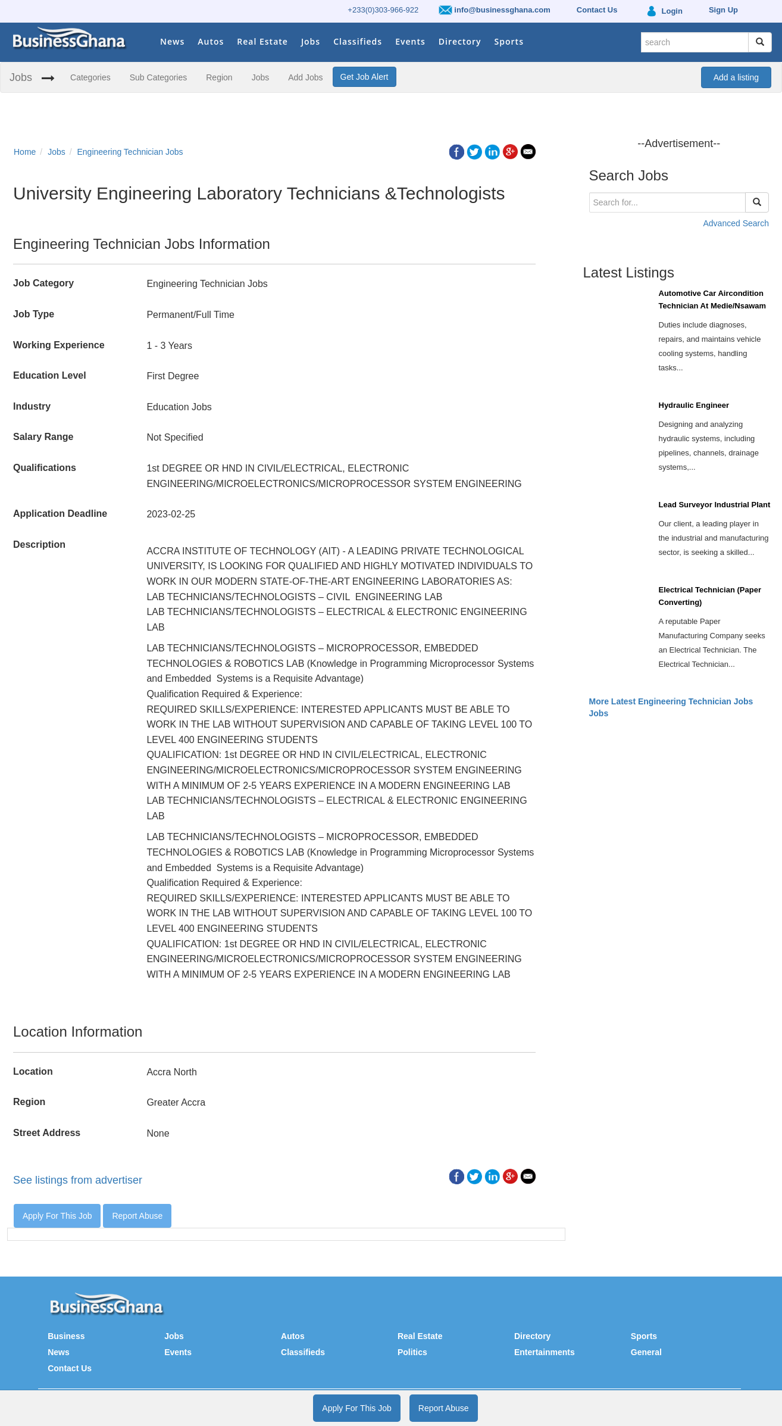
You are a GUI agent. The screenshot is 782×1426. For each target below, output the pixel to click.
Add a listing (736, 77)
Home (25, 152)
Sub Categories (158, 77)
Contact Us (70, 1368)
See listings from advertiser (77, 1180)
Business (66, 1336)
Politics (412, 1352)
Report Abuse (137, 1216)
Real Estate (262, 41)
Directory (460, 41)
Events (410, 41)
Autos (211, 41)
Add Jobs (305, 77)
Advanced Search (736, 223)
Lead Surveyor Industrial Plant (715, 504)
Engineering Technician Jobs (130, 152)
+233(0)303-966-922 (383, 9)
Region (219, 77)
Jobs (310, 41)
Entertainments (544, 1352)
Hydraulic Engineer (694, 405)
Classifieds (357, 41)
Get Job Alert (364, 77)
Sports (509, 41)
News (172, 41)
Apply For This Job (57, 1216)
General (646, 1352)
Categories (90, 77)
